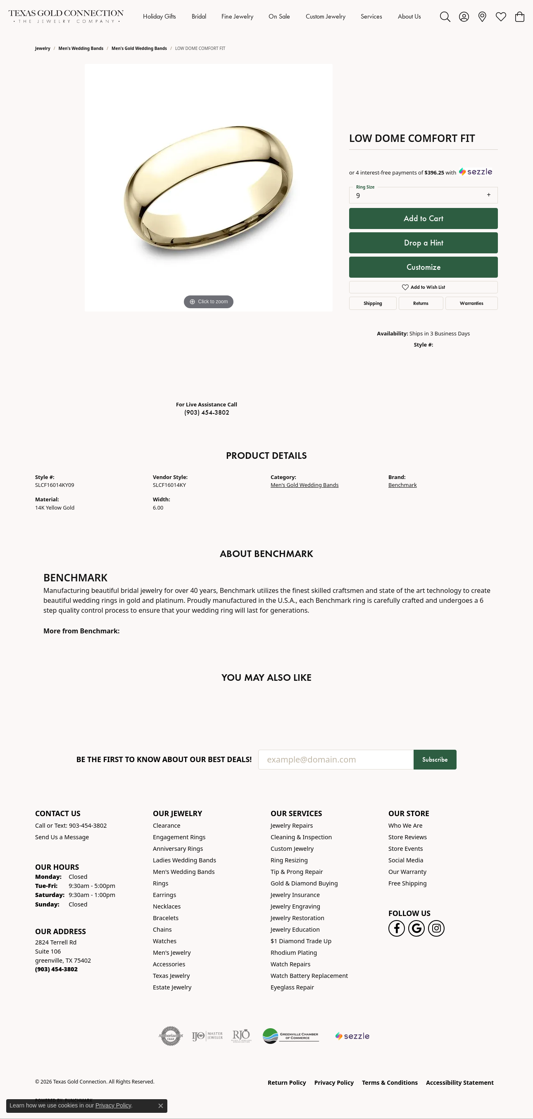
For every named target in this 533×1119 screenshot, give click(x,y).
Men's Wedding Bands (81, 48)
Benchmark (402, 485)
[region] (209, 229)
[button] (445, 16)
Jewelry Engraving (295, 906)
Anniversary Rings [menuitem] (178, 848)
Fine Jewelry (237, 16)
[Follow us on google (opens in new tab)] (416, 928)
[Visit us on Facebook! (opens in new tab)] (396, 928)
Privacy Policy (334, 1082)
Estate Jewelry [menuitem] (172, 987)
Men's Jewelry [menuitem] (172, 952)
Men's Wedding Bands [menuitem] (184, 872)
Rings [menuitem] (160, 883)
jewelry (42, 48)
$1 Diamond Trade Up (301, 941)
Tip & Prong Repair (297, 872)
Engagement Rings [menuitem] (179, 837)
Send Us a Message (62, 837)
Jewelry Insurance (295, 895)
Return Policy (287, 1082)
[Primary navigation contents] (282, 16)
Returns (420, 303)
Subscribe (435, 759)
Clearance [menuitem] (167, 825)
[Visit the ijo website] (207, 1036)
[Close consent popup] (160, 1105)
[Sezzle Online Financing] (352, 1036)
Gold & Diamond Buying (304, 883)
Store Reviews (407, 837)
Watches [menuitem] (164, 941)
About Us (409, 16)
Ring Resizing (289, 860)
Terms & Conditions (390, 1082)
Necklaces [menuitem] (167, 906)
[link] (482, 16)
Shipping (373, 303)
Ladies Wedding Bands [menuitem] (184, 860)
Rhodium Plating (294, 952)
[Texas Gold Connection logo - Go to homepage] (66, 16)
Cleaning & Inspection (301, 837)
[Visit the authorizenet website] (171, 1036)
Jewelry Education (295, 929)
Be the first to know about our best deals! (164, 759)
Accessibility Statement (460, 1082)
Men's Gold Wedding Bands (139, 48)
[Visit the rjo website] (241, 1036)
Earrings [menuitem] (164, 895)
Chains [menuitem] (162, 929)
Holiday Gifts (159, 16)
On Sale (279, 16)
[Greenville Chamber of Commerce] (291, 1036)
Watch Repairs (290, 964)
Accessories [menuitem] (169, 964)
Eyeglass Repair (292, 987)
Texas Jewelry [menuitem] (171, 976)
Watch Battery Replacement (309, 976)
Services (371, 16)
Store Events (405, 848)
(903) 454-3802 (206, 412)
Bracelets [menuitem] (165, 918)
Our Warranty (407, 872)
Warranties (471, 303)
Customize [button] (424, 267)
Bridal (199, 16)
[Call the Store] (56, 969)
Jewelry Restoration (297, 918)
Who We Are (405, 825)
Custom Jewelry (325, 16)
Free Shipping (407, 883)
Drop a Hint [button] (423, 243)
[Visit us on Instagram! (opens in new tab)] (436, 928)
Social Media (406, 860)
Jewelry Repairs (292, 825)
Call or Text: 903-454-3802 (71, 825)
